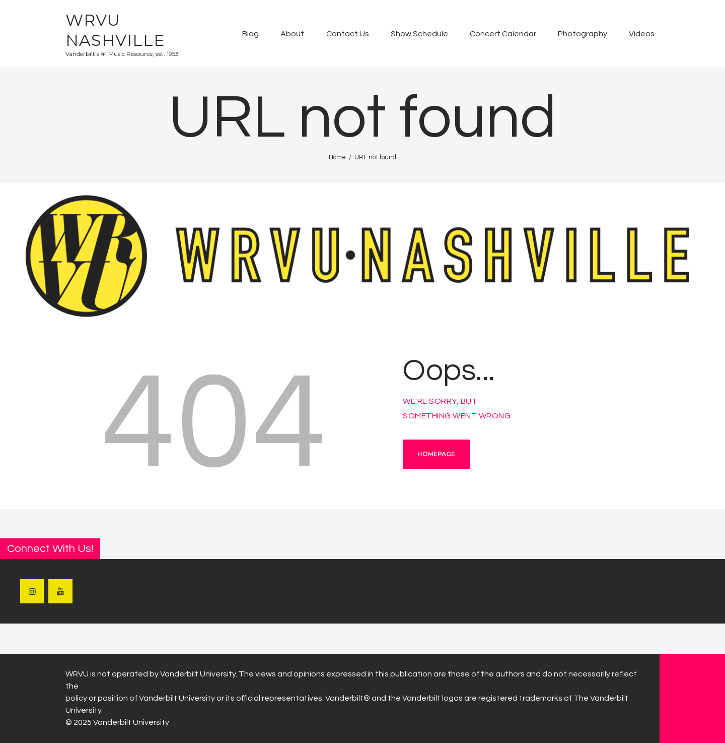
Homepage (436, 454)
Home (337, 157)
